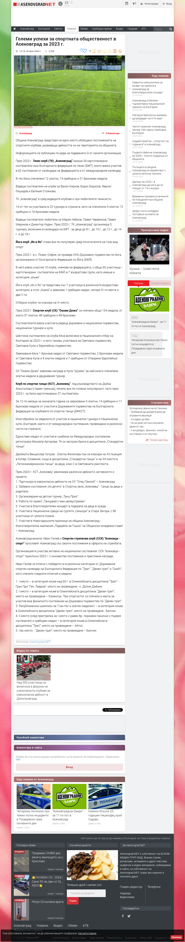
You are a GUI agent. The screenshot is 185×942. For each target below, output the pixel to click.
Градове (132, 28)
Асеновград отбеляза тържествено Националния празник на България (148, 104)
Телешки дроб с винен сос (84, 885)
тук (18, 759)
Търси (72, 901)
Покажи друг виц (157, 439)
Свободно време (102, 28)
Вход (69, 767)
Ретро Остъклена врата (48, 902)
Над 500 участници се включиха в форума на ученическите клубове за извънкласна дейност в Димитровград (33, 690)
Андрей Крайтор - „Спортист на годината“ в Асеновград (150, 142)
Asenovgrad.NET (39, 641)
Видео (58, 925)
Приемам (176, 937)
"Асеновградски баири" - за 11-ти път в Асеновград (68, 815)
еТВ (85, 925)
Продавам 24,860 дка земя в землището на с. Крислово (48, 857)
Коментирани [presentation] (160, 283)
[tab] (138, 284)
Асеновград (25, 133)
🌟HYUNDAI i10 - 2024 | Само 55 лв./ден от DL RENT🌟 (47, 881)
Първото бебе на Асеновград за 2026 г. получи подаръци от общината (150, 156)
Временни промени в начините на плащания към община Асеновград (150, 200)
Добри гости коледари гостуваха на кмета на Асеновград (145, 214)
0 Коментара (113, 133)
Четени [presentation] (138, 283)
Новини (71, 28)
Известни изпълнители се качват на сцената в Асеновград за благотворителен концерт (147, 87)
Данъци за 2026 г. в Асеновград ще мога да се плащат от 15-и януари (147, 185)
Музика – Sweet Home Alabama (144, 271)
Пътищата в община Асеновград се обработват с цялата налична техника (149, 170)
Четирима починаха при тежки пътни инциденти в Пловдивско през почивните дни (33, 817)
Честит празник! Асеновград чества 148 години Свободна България (149, 130)
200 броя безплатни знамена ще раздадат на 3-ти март (149, 116)
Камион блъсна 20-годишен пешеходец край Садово (105, 815)
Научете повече (87, 933)
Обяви (72, 925)
